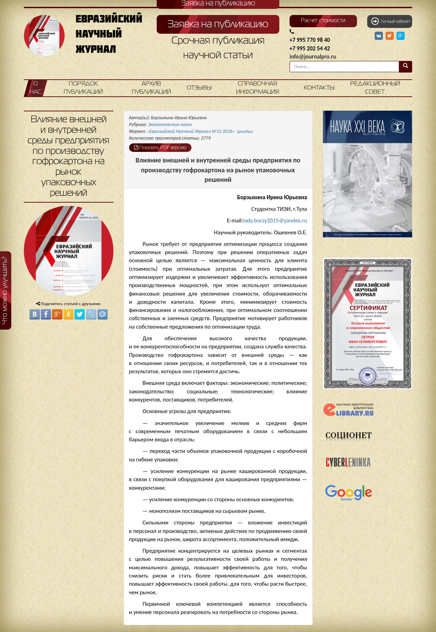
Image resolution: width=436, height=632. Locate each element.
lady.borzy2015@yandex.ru (275, 220)
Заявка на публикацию (218, 24)
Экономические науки (170, 124)
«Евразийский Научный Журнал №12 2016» (200, 131)
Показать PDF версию (160, 147)
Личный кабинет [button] (390, 21)
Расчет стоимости (323, 20)
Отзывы (199, 88)
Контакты (319, 88)
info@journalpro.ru (313, 56)
